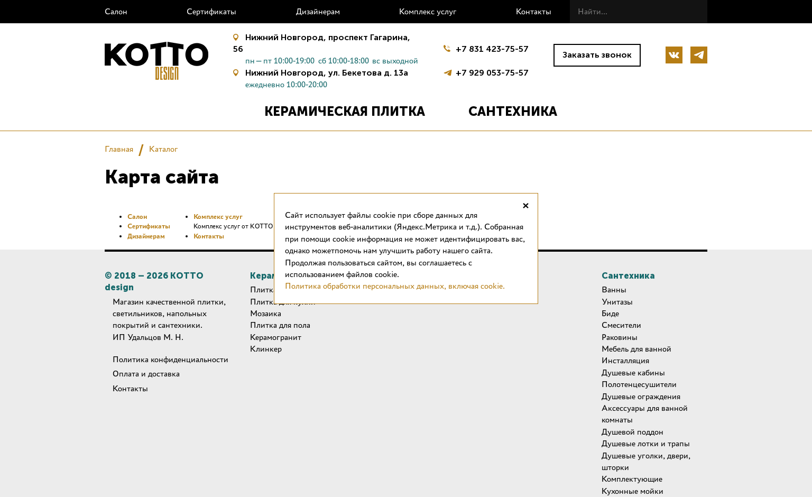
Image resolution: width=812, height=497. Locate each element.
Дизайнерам (318, 11)
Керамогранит (275, 337)
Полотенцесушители (639, 384)
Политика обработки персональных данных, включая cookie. (395, 285)
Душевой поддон (632, 431)
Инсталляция (625, 360)
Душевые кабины (633, 372)
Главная (119, 148)
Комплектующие (632, 478)
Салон (116, 11)
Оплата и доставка (146, 373)
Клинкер (266, 348)
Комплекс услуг (428, 11)
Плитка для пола (280, 324)
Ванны (614, 289)
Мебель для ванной (636, 348)
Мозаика (265, 313)
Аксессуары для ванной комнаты (645, 413)
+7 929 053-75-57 (492, 72)
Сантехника (512, 111)
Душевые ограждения (641, 396)
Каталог (163, 148)
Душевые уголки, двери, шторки (646, 461)
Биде (610, 313)
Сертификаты (211, 11)
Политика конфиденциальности (170, 359)
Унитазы (617, 301)
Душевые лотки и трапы (646, 443)
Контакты (533, 11)
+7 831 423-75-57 (492, 49)
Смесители (621, 324)
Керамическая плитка (344, 111)
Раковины (620, 337)
